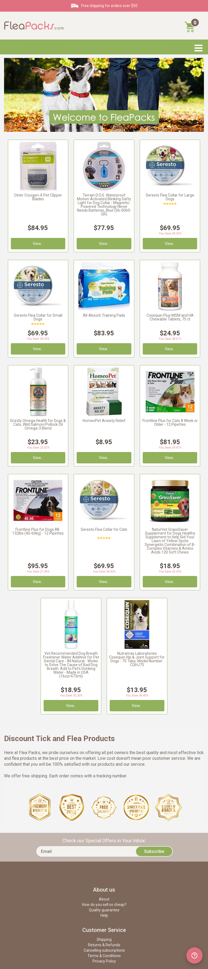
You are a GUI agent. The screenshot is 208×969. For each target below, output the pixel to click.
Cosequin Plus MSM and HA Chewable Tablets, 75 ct (170, 317)
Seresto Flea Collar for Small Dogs (38, 317)
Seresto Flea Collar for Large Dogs (170, 197)
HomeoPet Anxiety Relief (104, 420)
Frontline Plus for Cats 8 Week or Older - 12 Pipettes (170, 422)
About (104, 899)
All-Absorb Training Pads (104, 315)
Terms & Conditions (104, 956)
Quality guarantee (104, 910)
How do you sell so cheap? (104, 904)
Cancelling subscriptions (104, 950)
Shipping (104, 939)
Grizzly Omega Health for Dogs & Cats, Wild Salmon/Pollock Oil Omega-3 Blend (38, 424)
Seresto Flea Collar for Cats (104, 529)
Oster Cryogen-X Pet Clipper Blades (38, 197)
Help (104, 915)
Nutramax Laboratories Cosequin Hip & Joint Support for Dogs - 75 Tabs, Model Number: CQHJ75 (137, 659)
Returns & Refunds (104, 945)
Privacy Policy (104, 961)
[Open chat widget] (194, 955)
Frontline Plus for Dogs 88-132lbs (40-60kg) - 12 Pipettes (38, 531)
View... (170, 458)
